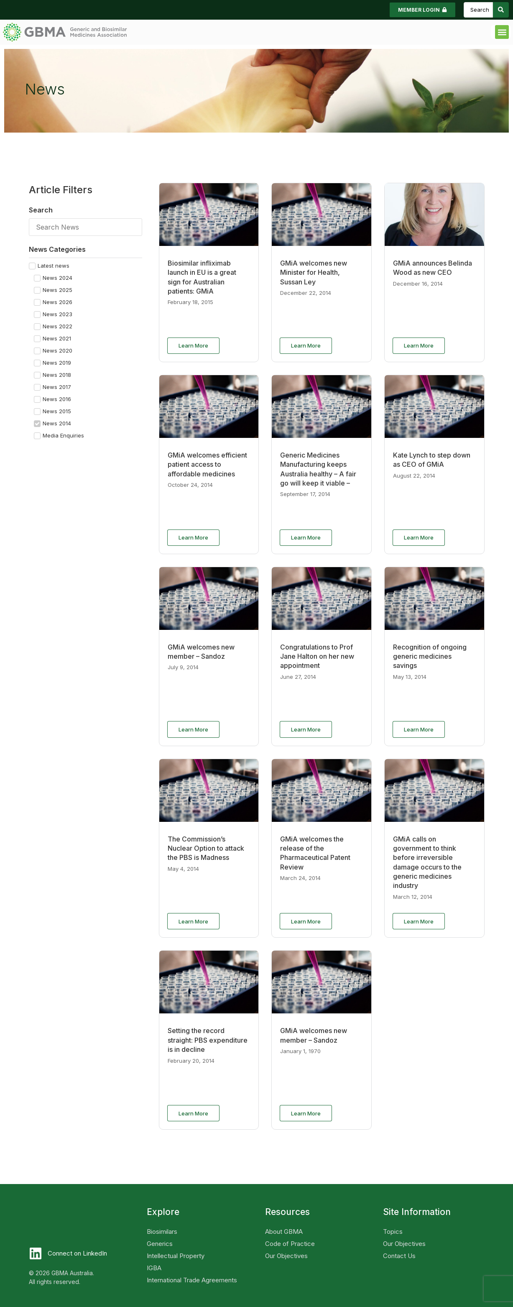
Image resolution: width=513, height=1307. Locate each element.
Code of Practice (290, 1244)
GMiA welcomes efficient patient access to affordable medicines (207, 464)
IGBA (154, 1268)
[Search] (85, 227)
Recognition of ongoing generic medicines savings (430, 656)
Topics (393, 1231)
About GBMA (284, 1231)
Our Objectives (286, 1256)
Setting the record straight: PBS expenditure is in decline (208, 1040)
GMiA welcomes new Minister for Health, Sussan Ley (313, 272)
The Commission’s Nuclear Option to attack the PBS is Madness (206, 848)
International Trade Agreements (192, 1280)
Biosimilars (162, 1231)
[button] (502, 32)
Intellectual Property (175, 1256)
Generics (160, 1244)
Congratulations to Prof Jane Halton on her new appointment (317, 656)
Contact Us (399, 1256)
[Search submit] (501, 10)
